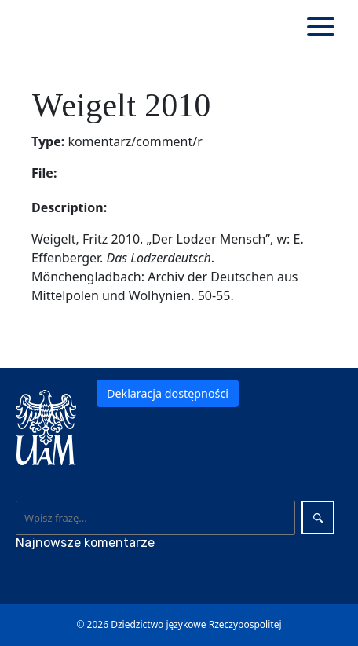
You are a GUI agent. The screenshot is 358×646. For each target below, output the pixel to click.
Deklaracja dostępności (167, 393)
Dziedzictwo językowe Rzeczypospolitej (196, 624)
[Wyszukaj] (156, 518)
